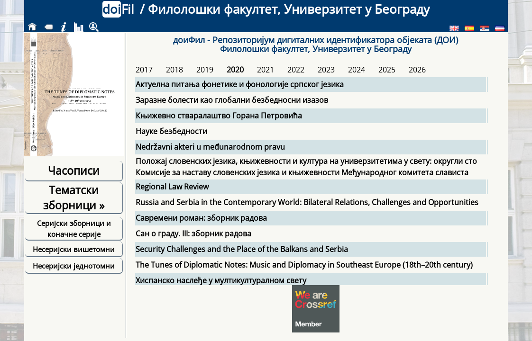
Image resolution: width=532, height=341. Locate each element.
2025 (386, 69)
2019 (204, 69)
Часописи (74, 170)
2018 (174, 69)
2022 (295, 69)
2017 (144, 69)
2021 (265, 69)
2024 (356, 69)
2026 (417, 69)
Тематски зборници (73, 197)
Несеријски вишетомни (74, 249)
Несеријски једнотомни (74, 265)
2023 (326, 69)
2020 (235, 69)
